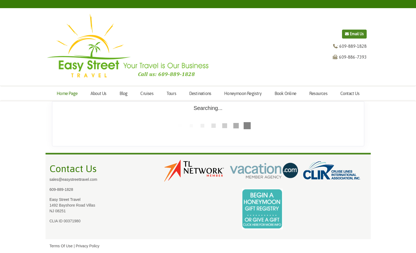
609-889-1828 (61, 189)
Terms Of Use (61, 246)
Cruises (146, 93)
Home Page (67, 93)
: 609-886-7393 (352, 57)
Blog (124, 93)
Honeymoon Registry (243, 93)
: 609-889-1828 (352, 46)
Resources (318, 93)
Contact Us (349, 93)
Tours (171, 93)
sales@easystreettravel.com (73, 179)
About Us (99, 93)
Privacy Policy (87, 246)
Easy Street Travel (65, 199)
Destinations (200, 93)
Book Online (285, 93)
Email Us (354, 34)
